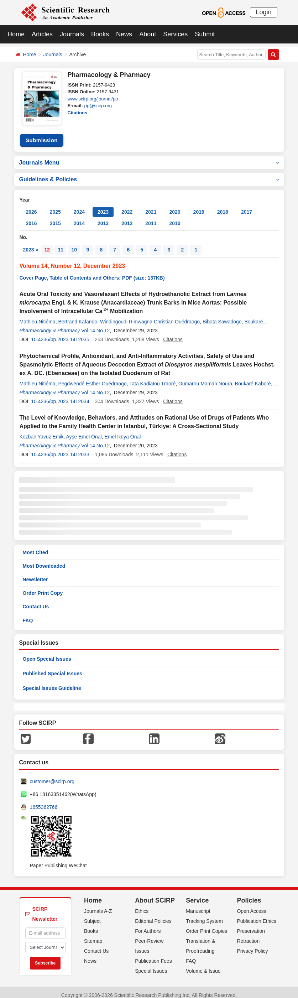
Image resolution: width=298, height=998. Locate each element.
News (124, 34)
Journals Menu (149, 157)
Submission (42, 135)
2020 (174, 206)
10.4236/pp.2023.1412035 (60, 334)
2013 (103, 218)
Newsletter (35, 574)
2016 (31, 218)
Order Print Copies (206, 925)
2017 (246, 206)
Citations (78, 112)
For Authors (148, 925)
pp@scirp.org (98, 105)
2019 (198, 206)
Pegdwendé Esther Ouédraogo (92, 378)
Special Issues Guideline (52, 682)
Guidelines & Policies (149, 174)
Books (100, 34)
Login (263, 12)
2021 (150, 206)
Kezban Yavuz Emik (42, 431)
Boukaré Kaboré (253, 378)
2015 (55, 218)
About (147, 34)
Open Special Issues (47, 653)
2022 (126, 206)
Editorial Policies (153, 915)
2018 (222, 206)
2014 (79, 218)
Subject (92, 915)
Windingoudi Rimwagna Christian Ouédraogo (150, 316)
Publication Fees (153, 955)
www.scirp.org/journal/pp (93, 99)
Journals (72, 34)
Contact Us (36, 601)
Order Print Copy (43, 588)
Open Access (251, 905)
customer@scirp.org (52, 776)
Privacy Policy (252, 945)
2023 (103, 206)
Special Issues (151, 965)
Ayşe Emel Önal (84, 431)
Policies (249, 894)
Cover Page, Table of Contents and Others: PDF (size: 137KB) (92, 272)
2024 (79, 206)
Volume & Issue (203, 965)
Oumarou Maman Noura (205, 378)
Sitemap (93, 935)
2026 (31, 206)
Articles (42, 34)
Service (197, 894)
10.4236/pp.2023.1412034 (60, 396)
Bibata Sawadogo (222, 316)
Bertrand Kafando (77, 316)
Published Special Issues (52, 668)
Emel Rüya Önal (122, 431)
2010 (174, 218)
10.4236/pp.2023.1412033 (60, 449)
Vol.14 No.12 (95, 325)
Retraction (248, 935)
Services (175, 34)
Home (16, 34)
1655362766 (44, 801)
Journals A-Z (98, 905)
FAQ (28, 615)
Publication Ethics (256, 915)
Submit (205, 34)
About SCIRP (155, 894)
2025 (55, 206)
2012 (126, 218)
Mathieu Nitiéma (38, 316)
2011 (150, 218)
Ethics (141, 905)
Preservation (251, 925)
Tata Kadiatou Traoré (152, 378)
